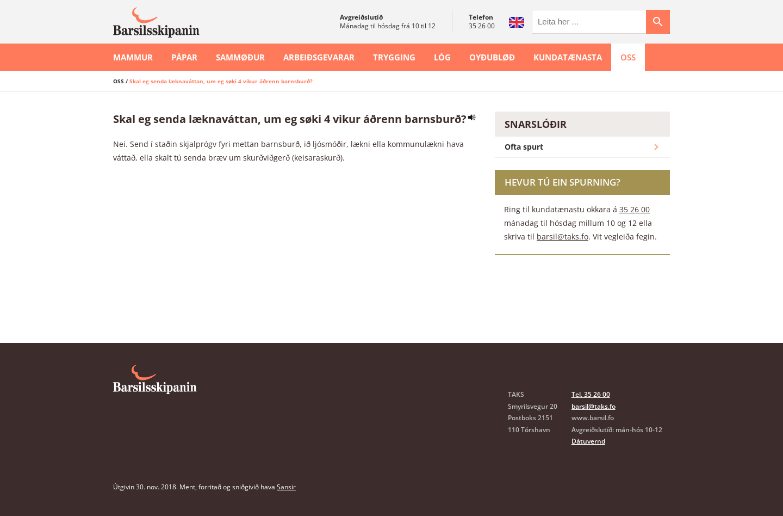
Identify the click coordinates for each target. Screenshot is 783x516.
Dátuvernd (588, 441)
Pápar (184, 57)
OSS (628, 57)
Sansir (286, 487)
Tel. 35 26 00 (590, 394)
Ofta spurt (583, 147)
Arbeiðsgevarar (319, 57)
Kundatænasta (567, 57)
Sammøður (240, 57)
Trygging (394, 57)
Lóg (442, 57)
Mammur (133, 57)
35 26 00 (482, 25)
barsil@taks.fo (562, 236)
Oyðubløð (492, 57)
